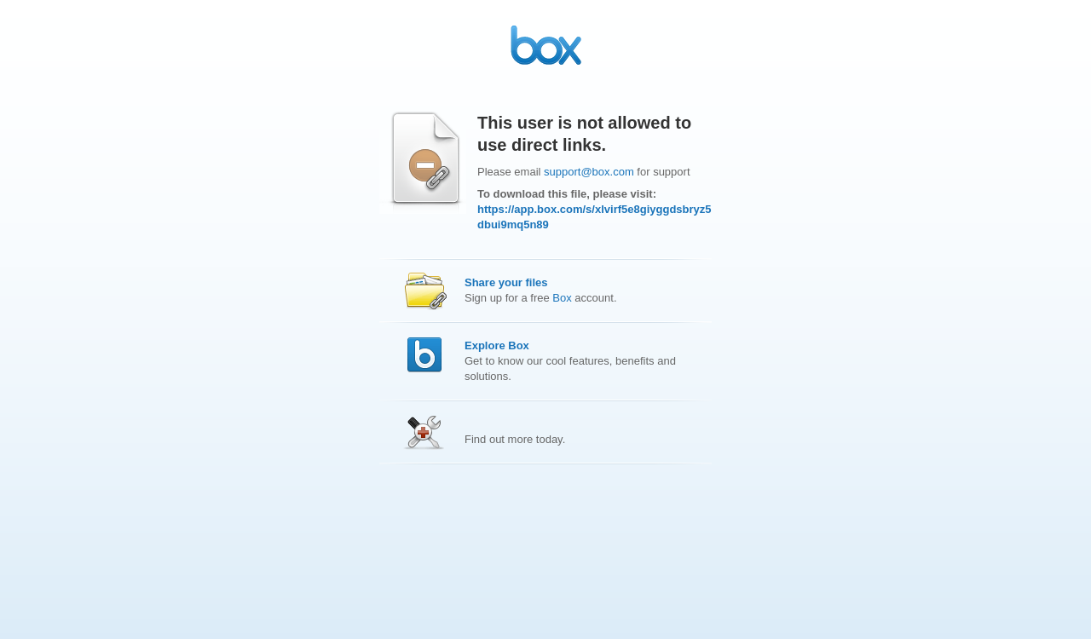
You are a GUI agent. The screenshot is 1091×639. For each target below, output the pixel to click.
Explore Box (497, 345)
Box (561, 297)
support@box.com (589, 171)
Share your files (506, 282)
